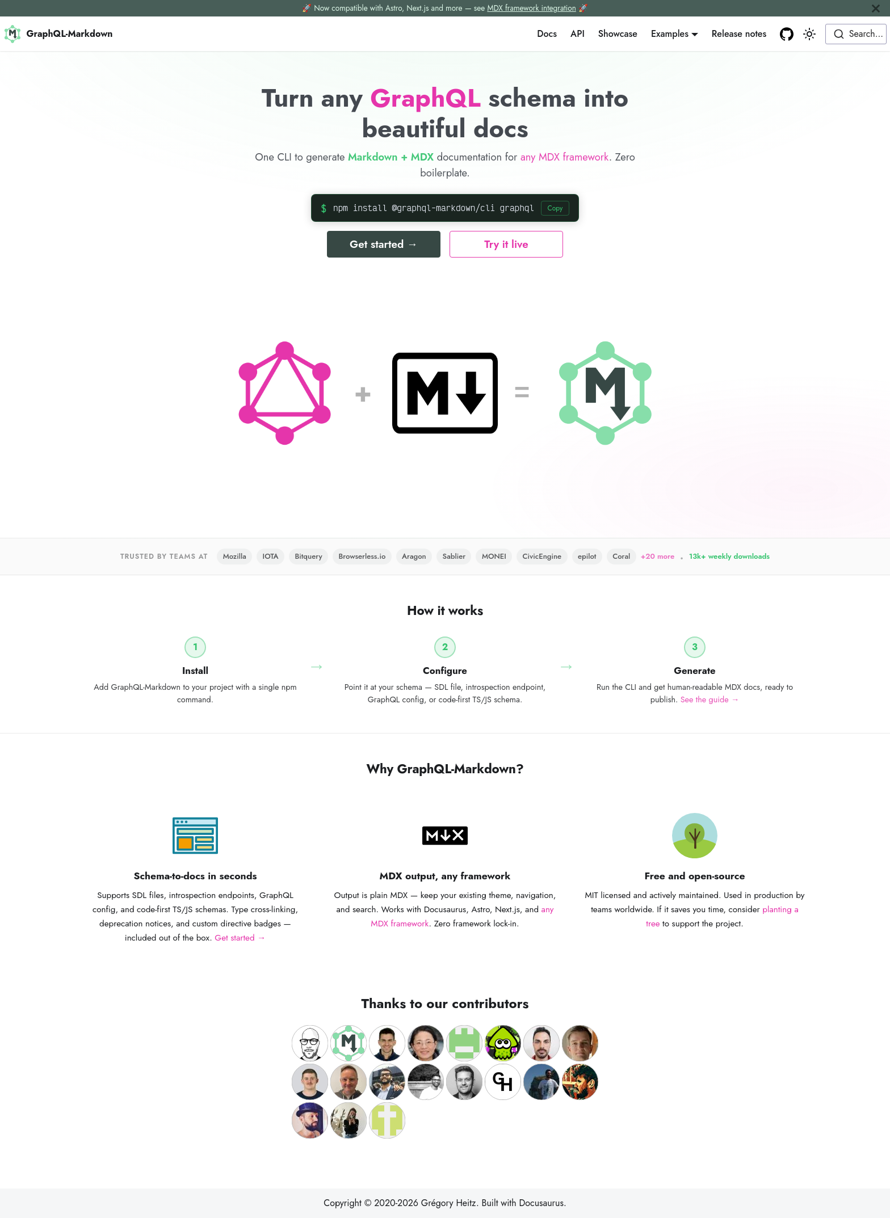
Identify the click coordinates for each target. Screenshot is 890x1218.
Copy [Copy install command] (554, 208)
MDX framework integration (531, 8)
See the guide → (710, 699)
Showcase (617, 33)
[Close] (876, 8)
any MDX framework (564, 157)
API (577, 33)
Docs (547, 33)
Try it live (506, 244)
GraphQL (425, 97)
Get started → (384, 244)
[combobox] (855, 34)
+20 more (658, 556)
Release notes (739, 33)
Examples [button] (670, 33)
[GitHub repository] (786, 34)
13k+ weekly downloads (729, 556)
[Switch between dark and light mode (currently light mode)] (809, 34)
